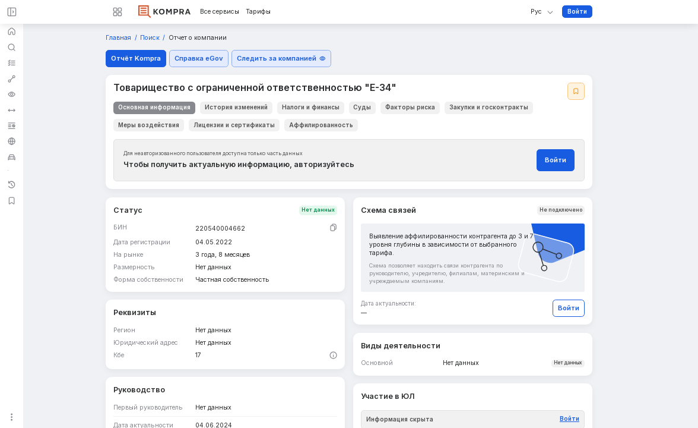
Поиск (150, 38)
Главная (119, 38)
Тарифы (258, 11)
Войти (577, 11)
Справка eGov (198, 58)
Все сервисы (219, 11)
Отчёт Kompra (136, 58)
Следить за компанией (281, 58)
